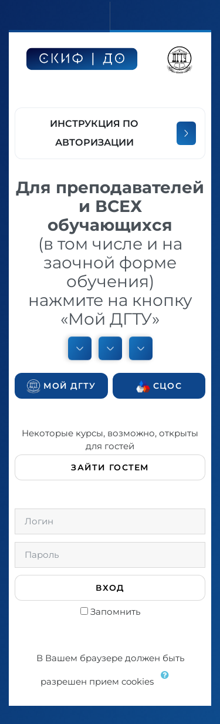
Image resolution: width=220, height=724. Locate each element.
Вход (110, 587)
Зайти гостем (109, 467)
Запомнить (115, 611)
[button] (168, 682)
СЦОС (159, 386)
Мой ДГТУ (61, 386)
